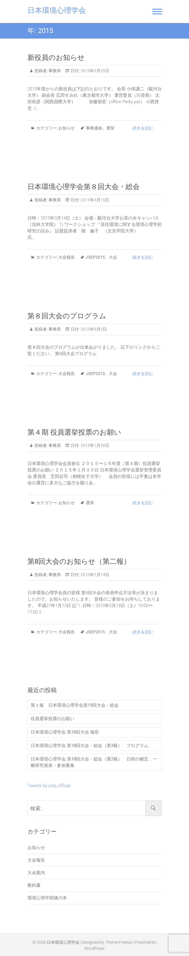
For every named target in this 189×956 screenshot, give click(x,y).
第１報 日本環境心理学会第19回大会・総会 (75, 705)
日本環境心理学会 (56, 10)
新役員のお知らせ (56, 57)
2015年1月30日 (94, 445)
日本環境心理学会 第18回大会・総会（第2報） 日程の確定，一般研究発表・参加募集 (94, 762)
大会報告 (66, 257)
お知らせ (66, 128)
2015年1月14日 (94, 574)
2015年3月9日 (93, 329)
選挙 (110, 128)
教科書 (34, 885)
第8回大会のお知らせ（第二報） (79, 561)
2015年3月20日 (94, 70)
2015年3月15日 (94, 200)
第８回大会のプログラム (66, 316)
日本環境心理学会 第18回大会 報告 (65, 732)
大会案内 (36, 872)
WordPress (94, 948)
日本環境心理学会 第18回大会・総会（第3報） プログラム (89, 745)
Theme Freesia (119, 942)
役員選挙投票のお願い (52, 718)
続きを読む (143, 128)
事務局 (54, 70)
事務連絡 (94, 128)
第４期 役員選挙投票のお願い (74, 432)
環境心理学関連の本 (47, 897)
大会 (113, 257)
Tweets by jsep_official (48, 785)
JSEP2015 (95, 257)
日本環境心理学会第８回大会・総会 (83, 187)
